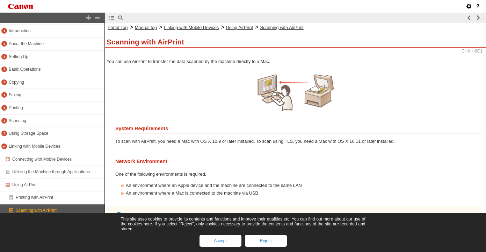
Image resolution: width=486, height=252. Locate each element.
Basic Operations (25, 69)
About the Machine (26, 43)
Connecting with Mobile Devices (42, 159)
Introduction (20, 30)
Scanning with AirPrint (36, 210)
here (148, 224)
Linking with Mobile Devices (34, 146)
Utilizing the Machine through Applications (51, 171)
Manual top (146, 27)
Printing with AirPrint (34, 197)
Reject (265, 240)
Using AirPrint (25, 184)
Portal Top (118, 27)
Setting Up (18, 56)
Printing (16, 107)
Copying (16, 82)
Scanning (17, 120)
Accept (220, 240)
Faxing (15, 94)
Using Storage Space (28, 133)
